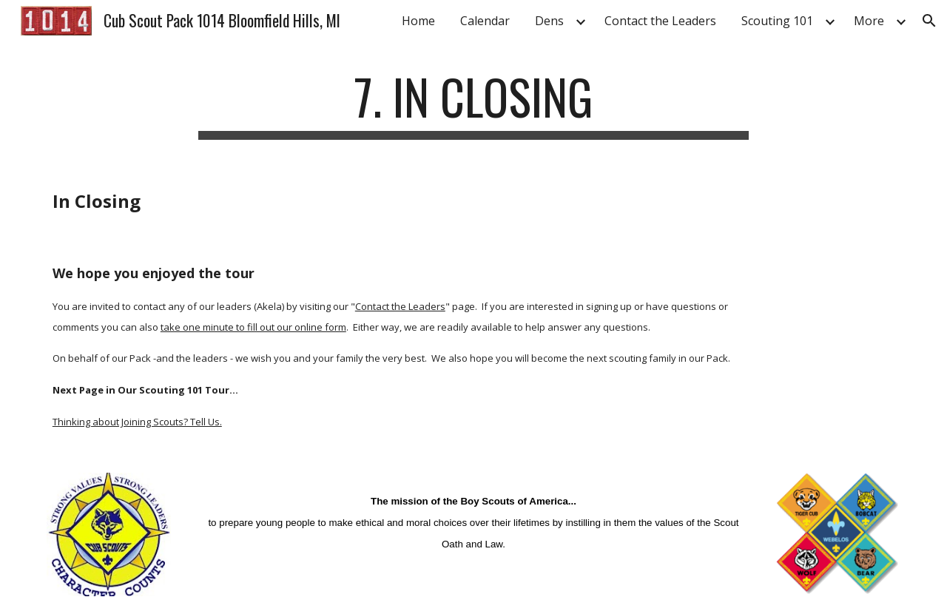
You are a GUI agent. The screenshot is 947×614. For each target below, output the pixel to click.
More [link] (869, 21)
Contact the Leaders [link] (660, 21)
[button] (929, 20)
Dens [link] (549, 21)
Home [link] (418, 21)
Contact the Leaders (400, 306)
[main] (473, 104)
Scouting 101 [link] (777, 21)
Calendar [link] (485, 21)
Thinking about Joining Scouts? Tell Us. (137, 421)
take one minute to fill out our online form (253, 327)
